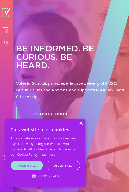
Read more (47, 155)
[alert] (45, 153)
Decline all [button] (63, 165)
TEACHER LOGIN (51, 114)
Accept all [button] (27, 165)
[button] (45, 176)
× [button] (81, 124)
